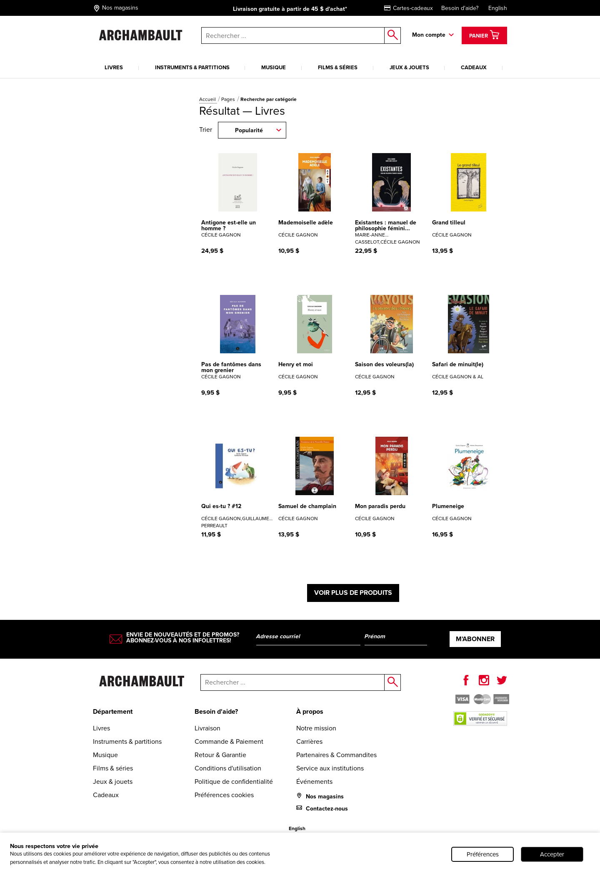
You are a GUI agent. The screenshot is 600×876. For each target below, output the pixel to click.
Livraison (207, 728)
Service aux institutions (330, 768)
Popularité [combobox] (249, 130)
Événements (314, 781)
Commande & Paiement (229, 741)
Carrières (309, 741)
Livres (114, 67)
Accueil (208, 99)
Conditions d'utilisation (228, 768)
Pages (228, 99)
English (497, 8)
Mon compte (428, 34)
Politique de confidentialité (234, 781)
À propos (309, 711)
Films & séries (338, 67)
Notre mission (316, 728)
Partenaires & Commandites (336, 755)
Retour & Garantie (220, 755)
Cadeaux (474, 67)
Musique (273, 67)
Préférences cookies (224, 795)
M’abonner (475, 639)
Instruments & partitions (192, 67)
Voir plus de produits (353, 592)
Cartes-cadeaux (408, 8)
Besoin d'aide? (459, 8)
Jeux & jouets (409, 67)
